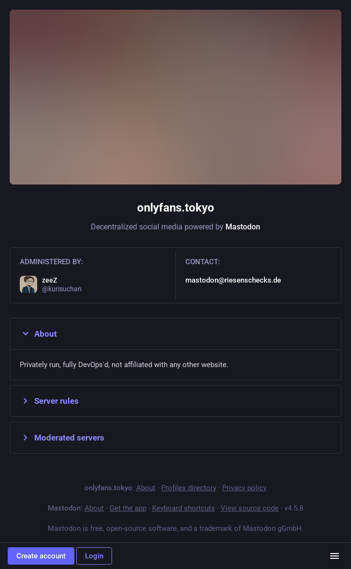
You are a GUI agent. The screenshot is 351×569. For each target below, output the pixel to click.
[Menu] (334, 556)
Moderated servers (62, 437)
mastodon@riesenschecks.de (233, 280)
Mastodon (242, 226)
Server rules (49, 401)
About (38, 334)
